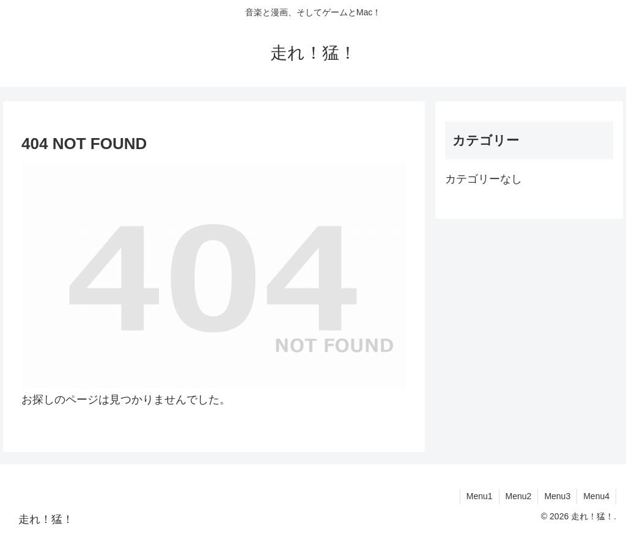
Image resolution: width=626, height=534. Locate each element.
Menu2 (519, 496)
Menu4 (596, 496)
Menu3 (557, 496)
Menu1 (479, 496)
